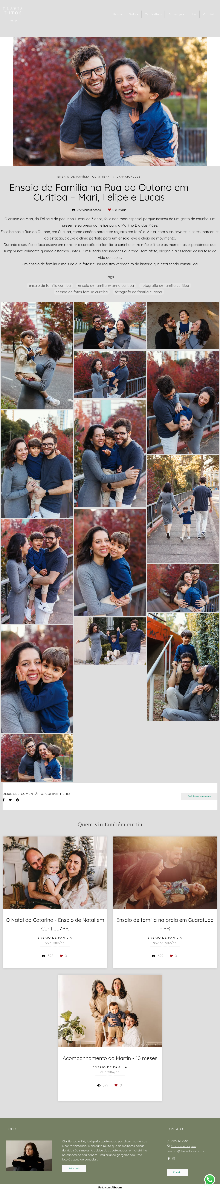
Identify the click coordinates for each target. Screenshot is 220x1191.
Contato (210, 14)
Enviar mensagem (183, 1146)
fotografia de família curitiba (165, 285)
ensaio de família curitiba (50, 285)
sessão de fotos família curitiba (82, 292)
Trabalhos (153, 14)
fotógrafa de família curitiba (138, 292)
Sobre (134, 14)
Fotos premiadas (183, 14)
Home (117, 14)
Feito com (110, 1187)
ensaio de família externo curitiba (106, 285)
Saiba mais (74, 1168)
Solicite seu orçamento (199, 796)
